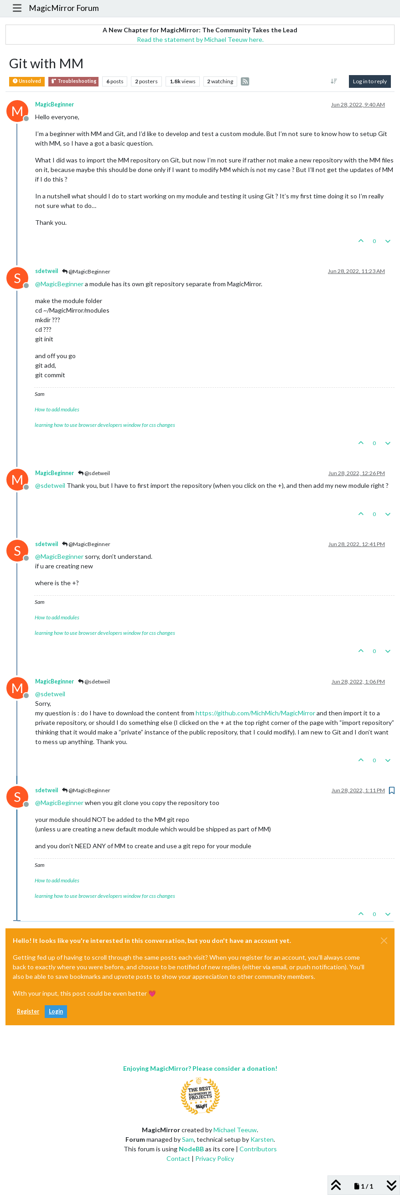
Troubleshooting (73, 81)
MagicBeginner (54, 104)
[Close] (384, 940)
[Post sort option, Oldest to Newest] (334, 81)
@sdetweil (94, 473)
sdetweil (46, 271)
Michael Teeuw (235, 1130)
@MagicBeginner (86, 271)
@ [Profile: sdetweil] (50, 485)
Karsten (262, 1139)
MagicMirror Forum (64, 8)
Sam (188, 1139)
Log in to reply (370, 81)
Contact (178, 1158)
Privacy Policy (214, 1158)
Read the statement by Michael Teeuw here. (200, 39)
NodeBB (191, 1149)
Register (28, 1011)
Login (56, 1011)
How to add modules (57, 409)
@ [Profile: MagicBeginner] (59, 284)
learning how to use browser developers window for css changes (105, 424)
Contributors (258, 1149)
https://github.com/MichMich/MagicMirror (255, 713)
